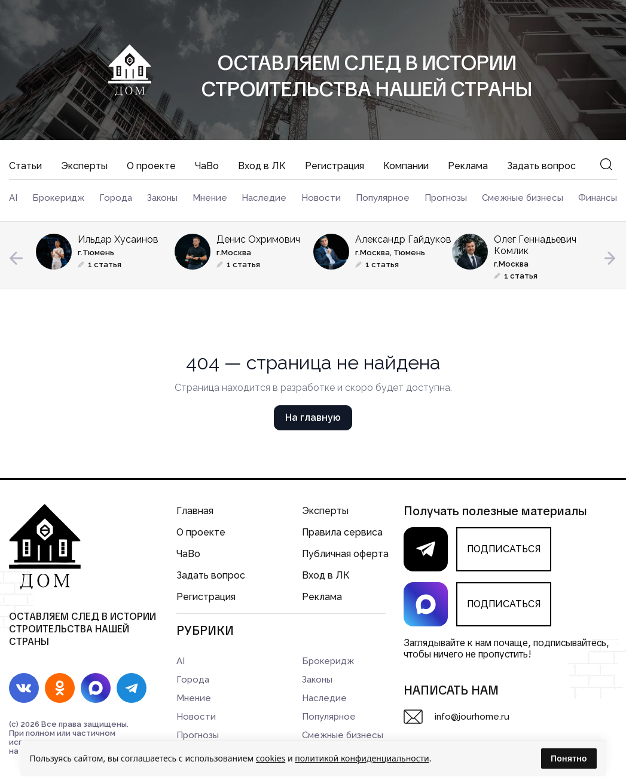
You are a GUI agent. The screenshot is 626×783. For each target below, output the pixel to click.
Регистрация (334, 166)
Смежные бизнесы (522, 197)
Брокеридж (58, 197)
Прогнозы (446, 197)
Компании (406, 166)
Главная (194, 510)
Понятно (569, 758)
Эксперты (84, 166)
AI (13, 197)
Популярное (383, 197)
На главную (313, 417)
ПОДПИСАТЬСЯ (504, 549)
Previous (16, 258)
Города (115, 197)
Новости (321, 197)
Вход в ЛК (262, 166)
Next (610, 258)
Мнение (210, 197)
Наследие (264, 197)
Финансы (597, 197)
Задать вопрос (541, 166)
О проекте (151, 166)
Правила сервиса (342, 532)
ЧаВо (207, 166)
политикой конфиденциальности (362, 758)
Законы (162, 197)
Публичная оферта (345, 553)
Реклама (468, 166)
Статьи (25, 166)
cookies (270, 758)
